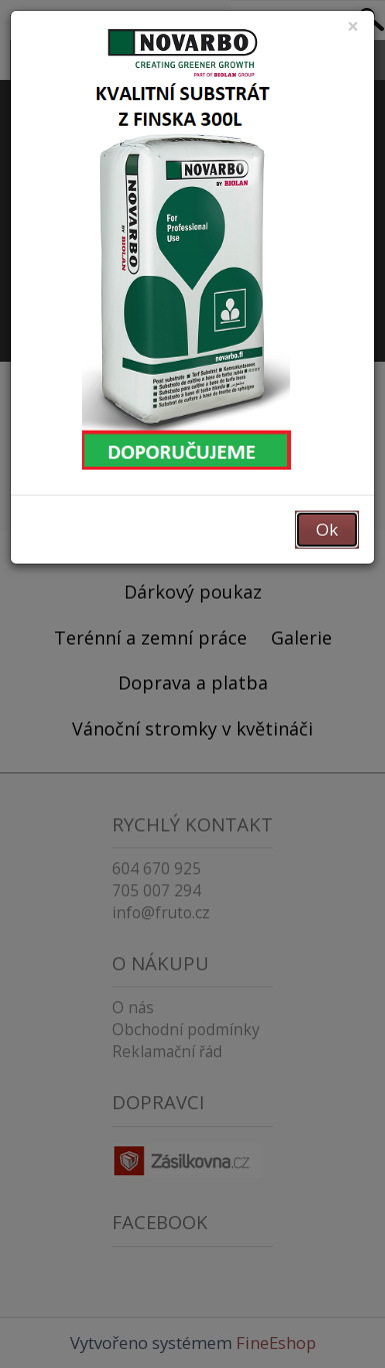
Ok (327, 529)
